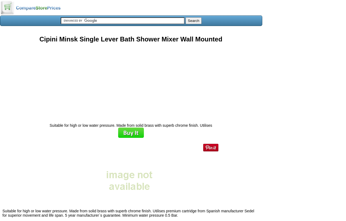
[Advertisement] (131, 81)
